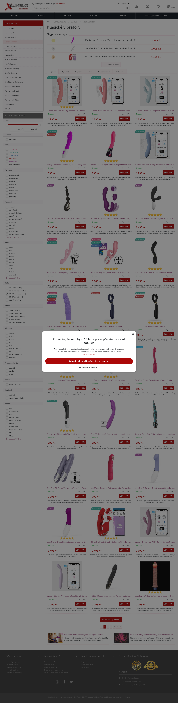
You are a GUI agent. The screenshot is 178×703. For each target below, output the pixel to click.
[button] (89, 367)
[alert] (89, 351)
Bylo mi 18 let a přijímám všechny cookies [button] (89, 361)
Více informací (89, 354)
